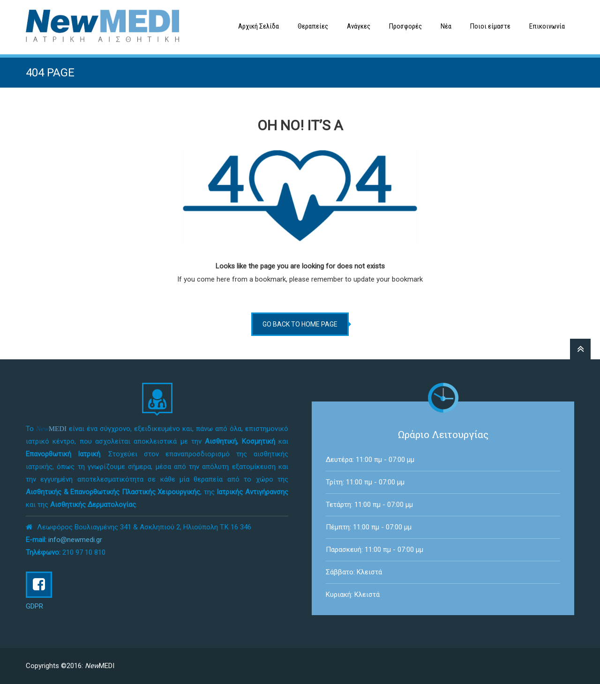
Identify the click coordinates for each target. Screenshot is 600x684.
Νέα (446, 26)
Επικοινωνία (547, 26)
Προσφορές (405, 26)
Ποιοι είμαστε (490, 26)
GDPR (34, 606)
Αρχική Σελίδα (258, 26)
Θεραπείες (313, 26)
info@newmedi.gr (75, 539)
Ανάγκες (358, 26)
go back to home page (300, 324)
